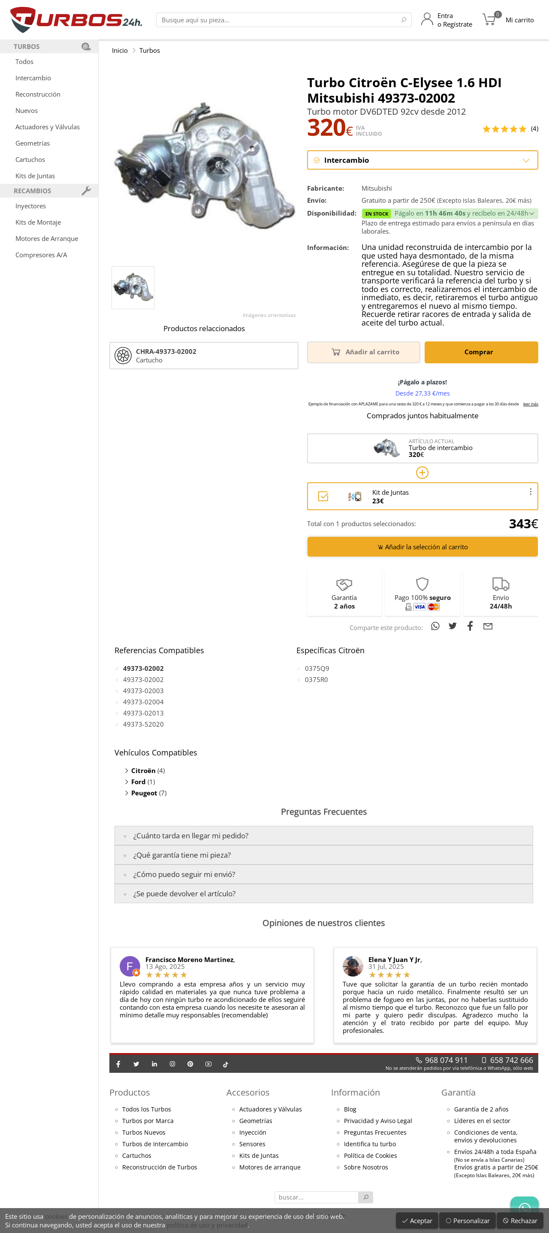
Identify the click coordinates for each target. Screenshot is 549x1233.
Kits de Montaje (38, 222)
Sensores (252, 1144)
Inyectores (30, 205)
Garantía (458, 1093)
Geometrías (32, 143)
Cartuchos (30, 159)
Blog (350, 1109)
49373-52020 (143, 724)
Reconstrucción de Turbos (159, 1167)
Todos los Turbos (146, 1109)
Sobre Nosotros (366, 1167)
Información (355, 1093)
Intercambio (33, 77)
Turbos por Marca (148, 1121)
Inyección (252, 1132)
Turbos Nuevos (144, 1132)
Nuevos (26, 110)
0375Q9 (317, 668)
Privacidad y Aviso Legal (378, 1121)
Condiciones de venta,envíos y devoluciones (486, 1136)
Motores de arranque (270, 1167)
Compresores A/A (41, 254)
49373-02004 (143, 701)
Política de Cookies (370, 1156)
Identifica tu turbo (370, 1144)
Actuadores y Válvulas (47, 126)
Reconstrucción (37, 94)
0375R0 (316, 679)
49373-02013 (143, 713)
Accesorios (248, 1093)
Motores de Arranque (46, 238)
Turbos (149, 50)
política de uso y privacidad (207, 1225)
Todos (24, 61)
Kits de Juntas (35, 175)
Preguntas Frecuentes (375, 1132)
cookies (56, 1216)
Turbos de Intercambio (155, 1144)
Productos (129, 1093)
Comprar (480, 352)
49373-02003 (143, 690)
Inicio (120, 50)
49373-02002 (143, 679)
